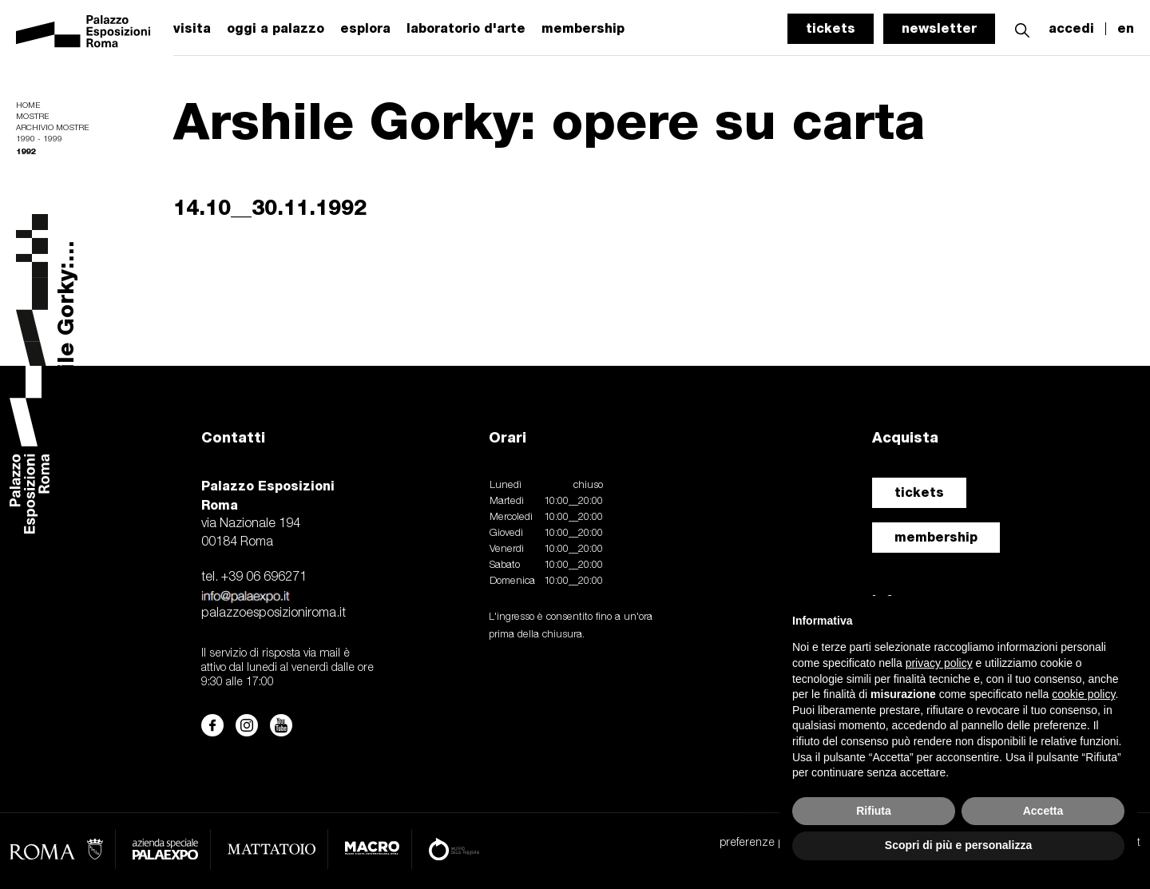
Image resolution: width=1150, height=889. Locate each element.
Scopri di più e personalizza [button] (958, 845)
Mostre (32, 117)
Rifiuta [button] (873, 810)
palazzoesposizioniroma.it (273, 613)
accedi (1071, 28)
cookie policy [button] (1083, 694)
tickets (830, 28)
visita (192, 28)
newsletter (939, 28)
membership (936, 537)
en (1125, 28)
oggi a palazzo (275, 28)
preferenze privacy (765, 843)
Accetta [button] (1043, 810)
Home (28, 105)
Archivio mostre (52, 128)
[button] (1022, 28)
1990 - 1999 (39, 139)
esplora (365, 28)
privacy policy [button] (939, 663)
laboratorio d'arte (465, 28)
